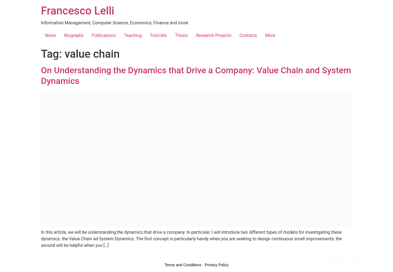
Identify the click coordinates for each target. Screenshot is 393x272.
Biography (74, 35)
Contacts (248, 35)
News (50, 35)
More (270, 35)
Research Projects (213, 35)
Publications (104, 35)
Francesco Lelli (77, 10)
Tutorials (158, 35)
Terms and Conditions (183, 265)
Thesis (181, 35)
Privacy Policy (216, 265)
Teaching (133, 35)
